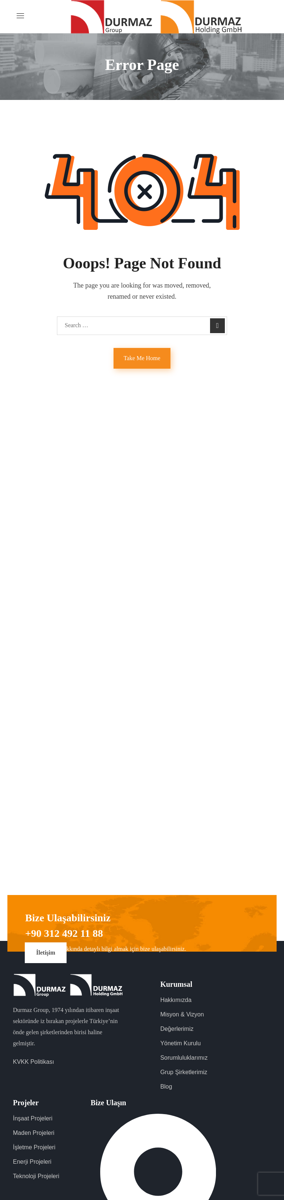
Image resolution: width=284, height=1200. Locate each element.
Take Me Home (142, 358)
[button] (46, 952)
